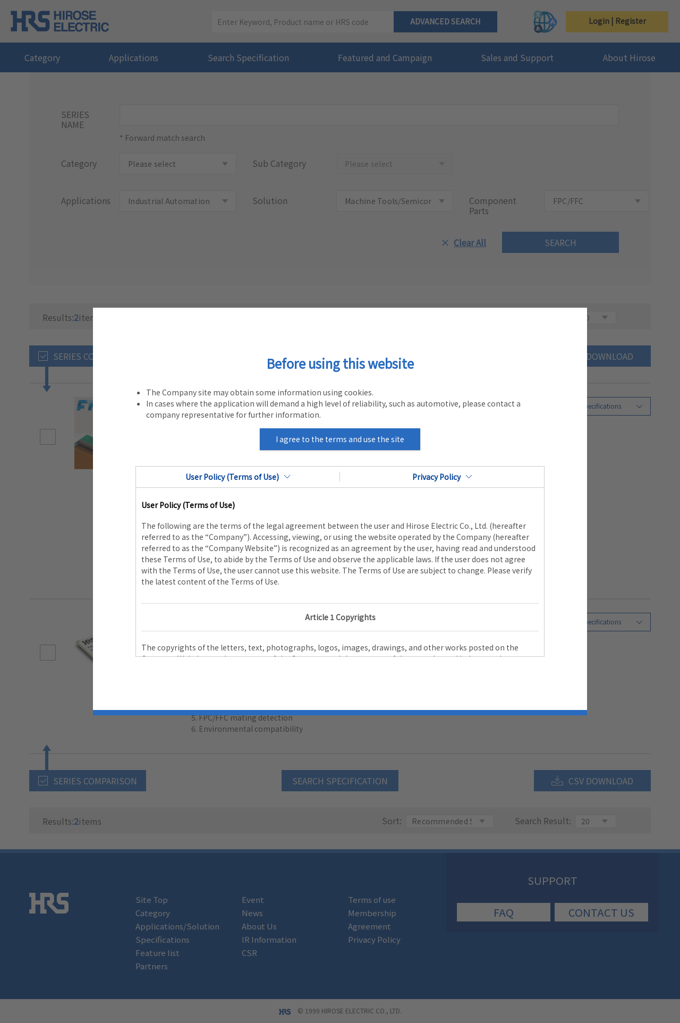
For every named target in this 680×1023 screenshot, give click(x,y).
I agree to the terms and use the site (340, 439)
